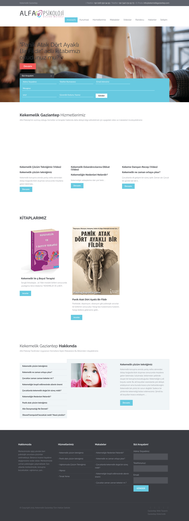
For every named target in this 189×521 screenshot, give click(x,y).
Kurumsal (84, 20)
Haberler (152, 20)
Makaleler (115, 20)
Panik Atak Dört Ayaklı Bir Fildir (90, 299)
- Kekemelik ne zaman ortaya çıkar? (109, 459)
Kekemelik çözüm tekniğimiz (136, 364)
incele (25, 293)
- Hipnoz (61, 470)
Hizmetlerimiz (99, 20)
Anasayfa (71, 20)
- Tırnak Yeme (64, 476)
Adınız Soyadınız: (140, 451)
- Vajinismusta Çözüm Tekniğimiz (72, 465)
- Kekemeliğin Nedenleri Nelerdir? (108, 453)
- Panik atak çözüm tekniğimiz (70, 459)
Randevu (139, 20)
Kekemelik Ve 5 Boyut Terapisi (39, 278)
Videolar (127, 20)
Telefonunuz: (138, 463)
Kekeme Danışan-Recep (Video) (140, 167)
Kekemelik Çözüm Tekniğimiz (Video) (40, 167)
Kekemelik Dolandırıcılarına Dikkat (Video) (90, 169)
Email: (135, 475)
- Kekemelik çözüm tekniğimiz (71, 453)
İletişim (164, 20)
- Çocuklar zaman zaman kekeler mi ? (110, 483)
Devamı (28, 66)
